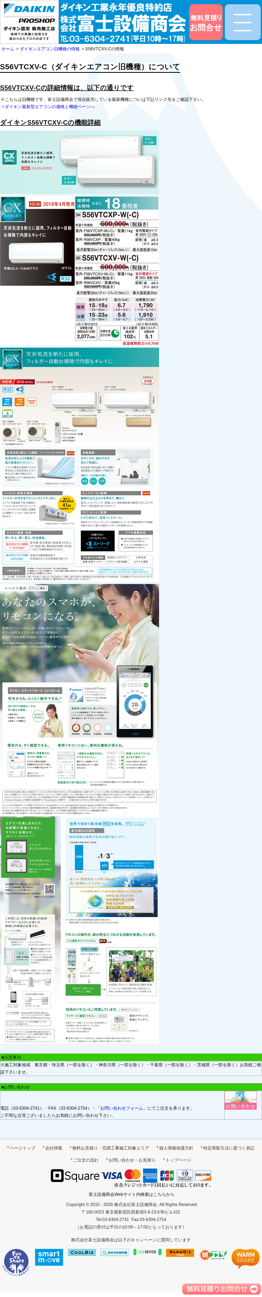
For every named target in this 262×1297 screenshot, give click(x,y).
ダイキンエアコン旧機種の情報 (50, 49)
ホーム (7, 49)
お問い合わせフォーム (121, 1108)
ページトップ (22, 1148)
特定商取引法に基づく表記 (229, 1148)
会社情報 (53, 1148)
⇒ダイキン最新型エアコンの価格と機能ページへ (48, 106)
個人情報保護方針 (176, 1148)
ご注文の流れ (86, 1160)
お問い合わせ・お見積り (132, 1160)
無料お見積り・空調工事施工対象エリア (110, 1148)
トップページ (178, 1160)
